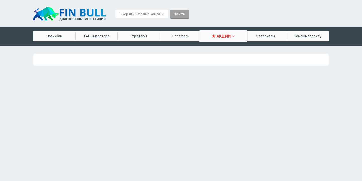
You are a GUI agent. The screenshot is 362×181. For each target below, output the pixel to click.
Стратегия (138, 36)
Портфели (180, 36)
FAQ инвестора (96, 36)
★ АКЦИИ (223, 36)
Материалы (265, 36)
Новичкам (54, 36)
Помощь (307, 36)
